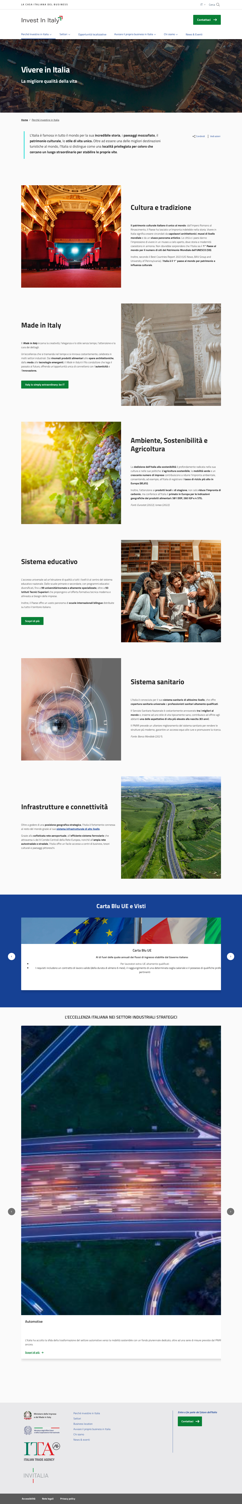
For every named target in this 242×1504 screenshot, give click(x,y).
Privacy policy (67, 1499)
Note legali (48, 1499)
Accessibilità (28, 1499)
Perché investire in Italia (86, 1413)
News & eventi (81, 1440)
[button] (203, 4)
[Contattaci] (190, 1421)
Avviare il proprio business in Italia (91, 1429)
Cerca (212, 5)
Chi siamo (78, 1434)
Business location (83, 1424)
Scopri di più (34, 1352)
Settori (77, 1418)
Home (24, 120)
